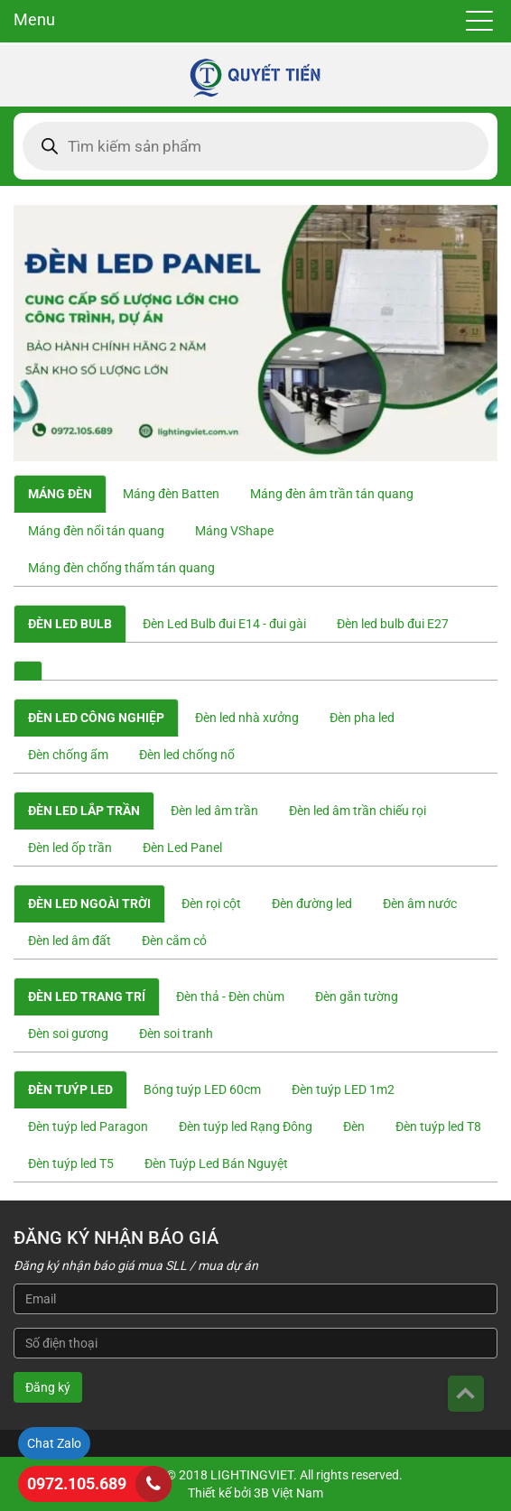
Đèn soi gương (68, 1033)
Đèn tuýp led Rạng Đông (245, 1126)
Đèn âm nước (420, 903)
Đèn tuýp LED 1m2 (343, 1089)
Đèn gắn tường (356, 996)
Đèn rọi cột (211, 903)
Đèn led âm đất (69, 940)
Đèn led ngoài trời (89, 903)
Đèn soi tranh (176, 1033)
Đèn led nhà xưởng (247, 717)
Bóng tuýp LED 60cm (202, 1089)
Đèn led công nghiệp (96, 717)
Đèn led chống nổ (187, 754)
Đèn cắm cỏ (174, 940)
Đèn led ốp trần (70, 847)
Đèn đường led (312, 903)
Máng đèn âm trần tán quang (331, 494)
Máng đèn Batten (171, 494)
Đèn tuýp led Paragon (88, 1126)
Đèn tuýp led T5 (71, 1163)
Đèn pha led (362, 717)
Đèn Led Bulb (70, 623)
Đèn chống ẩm (68, 754)
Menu (34, 19)
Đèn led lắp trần (84, 810)
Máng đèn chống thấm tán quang (121, 568)
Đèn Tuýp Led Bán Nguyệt (216, 1163)
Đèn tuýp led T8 (438, 1126)
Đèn (354, 1126)
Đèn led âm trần (214, 810)
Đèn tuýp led (70, 1089)
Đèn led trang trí (86, 996)
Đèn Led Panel (182, 847)
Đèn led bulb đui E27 (393, 623)
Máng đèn (60, 494)
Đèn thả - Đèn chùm (230, 996)
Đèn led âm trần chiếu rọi (357, 810)
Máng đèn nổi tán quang (96, 531)
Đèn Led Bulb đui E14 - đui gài (224, 623)
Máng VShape (234, 531)
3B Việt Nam (288, 1493)
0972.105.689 (76, 1483)
